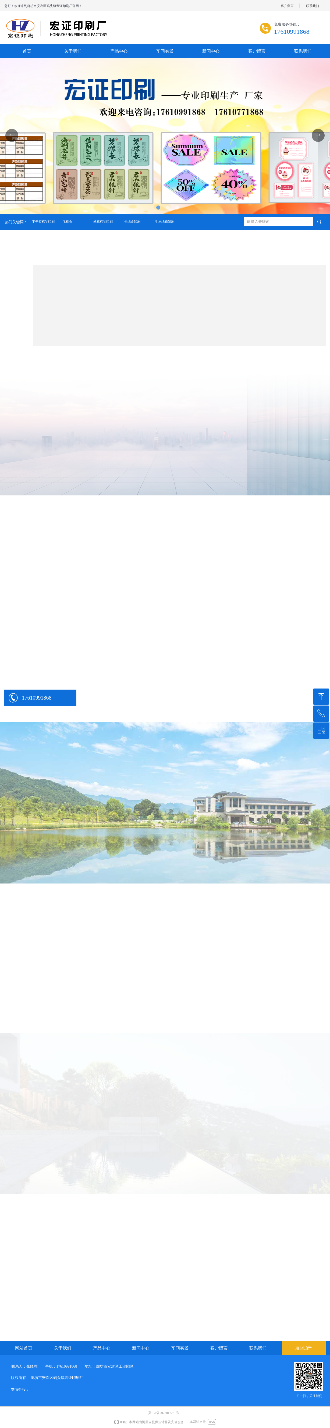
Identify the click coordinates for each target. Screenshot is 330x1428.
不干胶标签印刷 (43, 222)
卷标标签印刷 (103, 222)
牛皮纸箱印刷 (164, 222)
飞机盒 (67, 222)
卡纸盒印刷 (132, 222)
